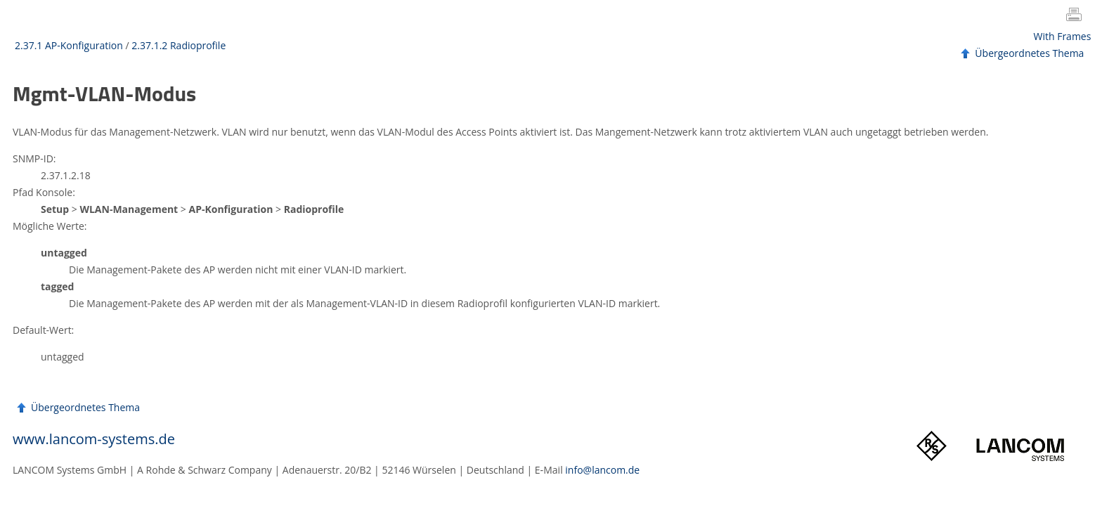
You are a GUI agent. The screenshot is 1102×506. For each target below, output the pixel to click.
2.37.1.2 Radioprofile (178, 45)
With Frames (1062, 36)
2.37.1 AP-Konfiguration (69, 45)
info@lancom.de (602, 469)
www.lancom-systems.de (94, 438)
